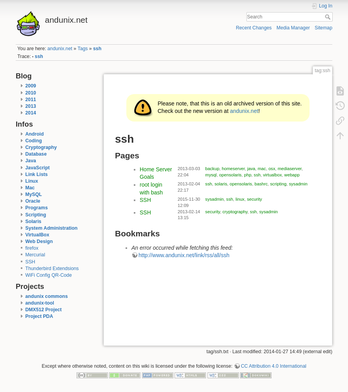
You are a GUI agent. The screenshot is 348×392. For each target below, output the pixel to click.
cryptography (235, 211)
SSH (30, 262)
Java (31, 160)
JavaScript (38, 168)
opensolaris (230, 174)
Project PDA (39, 316)
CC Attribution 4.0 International (273, 366)
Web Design (39, 241)
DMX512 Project (44, 309)
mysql (211, 174)
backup (212, 168)
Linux (32, 181)
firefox (32, 248)
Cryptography (41, 147)
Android (35, 134)
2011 (31, 99)
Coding (34, 140)
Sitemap (323, 28)
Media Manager (293, 28)
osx (271, 168)
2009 (31, 86)
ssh (97, 48)
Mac (30, 188)
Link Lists (37, 174)
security (254, 199)
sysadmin (298, 183)
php (247, 174)
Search (328, 17)
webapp (292, 174)
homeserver (233, 168)
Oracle (33, 201)
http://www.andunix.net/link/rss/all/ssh (184, 255)
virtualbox (272, 174)
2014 (31, 113)
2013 (31, 106)
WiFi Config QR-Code (49, 275)
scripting (278, 183)
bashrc (261, 183)
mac (262, 168)
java (251, 168)
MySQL (34, 194)
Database (36, 154)
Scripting (36, 215)
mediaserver (290, 168)
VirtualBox (37, 235)
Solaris (34, 221)
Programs (37, 208)
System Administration (52, 228)
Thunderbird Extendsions (52, 268)
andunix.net (59, 48)
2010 (31, 93)
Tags (83, 48)
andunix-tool (40, 303)
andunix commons (47, 296)
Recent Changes (253, 28)
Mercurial (35, 255)
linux (239, 199)
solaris (221, 183)
